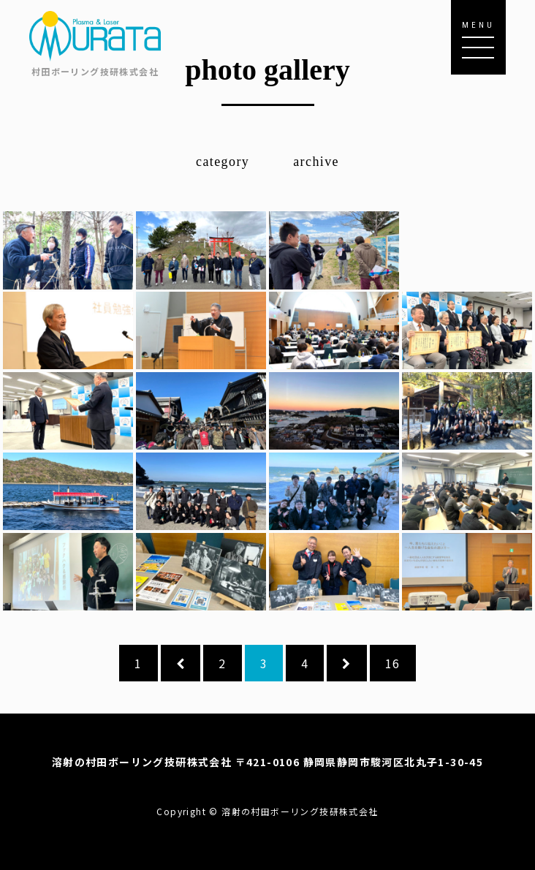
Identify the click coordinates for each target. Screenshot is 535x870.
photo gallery (267, 69)
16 (393, 663)
